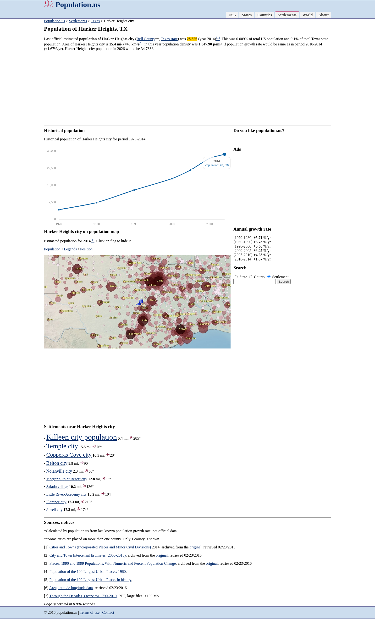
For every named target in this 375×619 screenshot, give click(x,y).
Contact (108, 612)
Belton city (56, 463)
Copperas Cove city (69, 455)
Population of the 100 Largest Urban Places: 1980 (88, 571)
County (257, 277)
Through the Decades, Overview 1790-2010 (82, 596)
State (241, 277)
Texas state (169, 39)
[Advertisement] (19, 93)
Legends (70, 249)
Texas (95, 21)
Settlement (277, 277)
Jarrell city (54, 510)
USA (232, 15)
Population (52, 249)
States (247, 15)
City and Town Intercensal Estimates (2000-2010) (88, 555)
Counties (264, 15)
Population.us (77, 4)
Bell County (146, 39)
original (196, 547)
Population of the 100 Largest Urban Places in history (91, 580)
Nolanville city (59, 471)
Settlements (287, 15)
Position (86, 249)
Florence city (56, 502)
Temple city (62, 446)
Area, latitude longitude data (71, 588)
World (307, 15)
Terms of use (89, 612)
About (323, 15)
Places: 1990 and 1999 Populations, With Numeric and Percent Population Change (113, 563)
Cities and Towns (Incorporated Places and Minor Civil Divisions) (100, 547)
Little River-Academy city (66, 494)
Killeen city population (81, 437)
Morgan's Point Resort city (66, 479)
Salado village (57, 487)
